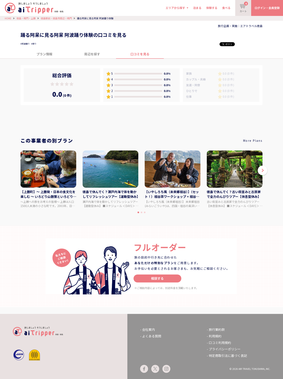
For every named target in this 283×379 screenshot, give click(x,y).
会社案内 (148, 329)
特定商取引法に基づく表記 (228, 355)
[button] (262, 170)
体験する (211, 8)
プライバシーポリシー (225, 349)
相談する (157, 278)
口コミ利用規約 (220, 342)
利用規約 (215, 336)
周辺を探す (92, 54)
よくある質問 (151, 336)
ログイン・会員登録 (267, 8)
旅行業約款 (217, 329)
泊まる (197, 8)
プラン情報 (44, 54)
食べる (226, 8)
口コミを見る (139, 54)
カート (244, 7)
